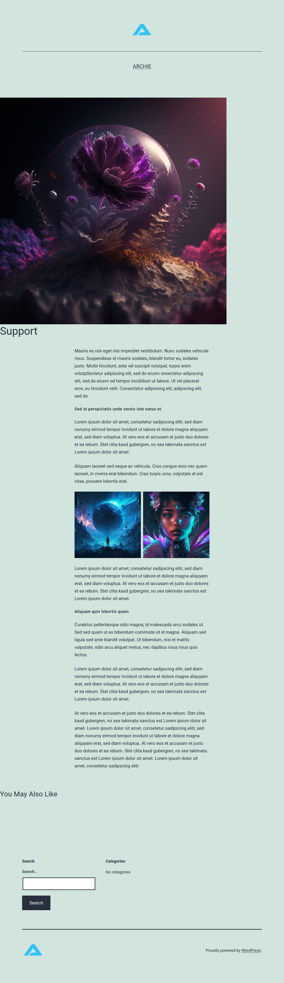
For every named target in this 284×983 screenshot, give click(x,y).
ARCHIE (142, 66)
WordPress (251, 950)
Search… (29, 871)
